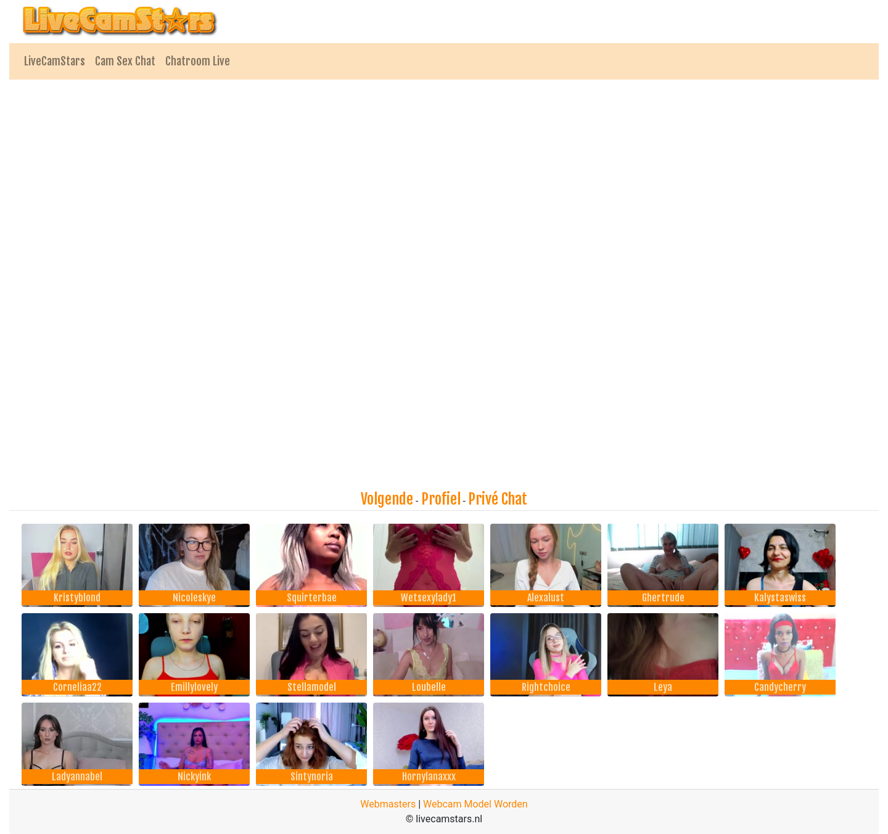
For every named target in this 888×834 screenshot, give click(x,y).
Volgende (387, 499)
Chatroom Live (197, 61)
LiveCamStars (54, 61)
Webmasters (388, 804)
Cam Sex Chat (125, 61)
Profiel (441, 499)
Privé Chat (497, 499)
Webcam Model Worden (475, 804)
